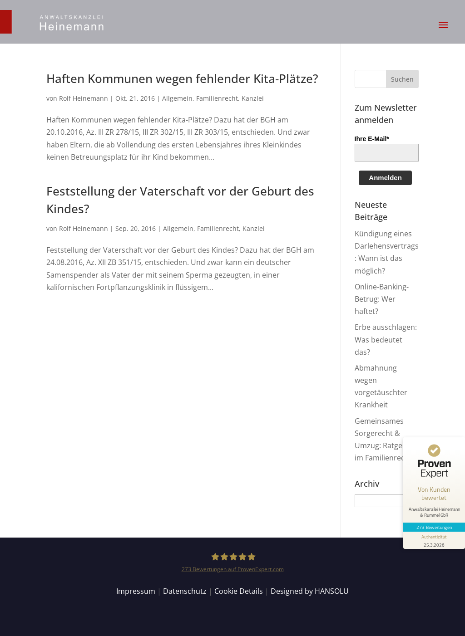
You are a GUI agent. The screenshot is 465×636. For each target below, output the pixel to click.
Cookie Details (238, 591)
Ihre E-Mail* (372, 138)
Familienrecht (217, 98)
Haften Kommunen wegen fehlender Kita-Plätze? (182, 78)
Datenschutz (185, 591)
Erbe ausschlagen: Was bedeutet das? (386, 339)
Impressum (135, 591)
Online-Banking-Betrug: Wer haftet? (382, 299)
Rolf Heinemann (83, 98)
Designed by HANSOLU (310, 591)
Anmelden (385, 177)
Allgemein (177, 98)
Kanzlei (253, 98)
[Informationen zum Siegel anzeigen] (434, 540)
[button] (443, 31)
